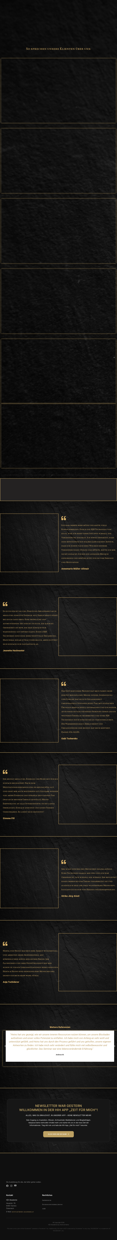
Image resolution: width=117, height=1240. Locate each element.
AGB (43, 1209)
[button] (5, 1046)
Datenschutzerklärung (52, 1204)
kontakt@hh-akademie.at (23, 1212)
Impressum (46, 1200)
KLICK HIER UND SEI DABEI (58, 1134)
